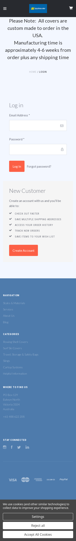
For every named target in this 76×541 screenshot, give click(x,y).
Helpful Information (15, 373)
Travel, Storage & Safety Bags (21, 354)
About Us (9, 315)
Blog (5, 322)
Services (8, 309)
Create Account (23, 250)
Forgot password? (39, 166)
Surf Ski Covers (12, 348)
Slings (6, 360)
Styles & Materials (14, 303)
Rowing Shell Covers (15, 342)
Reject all (38, 525)
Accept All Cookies (38, 534)
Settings (38, 516)
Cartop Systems (13, 367)
